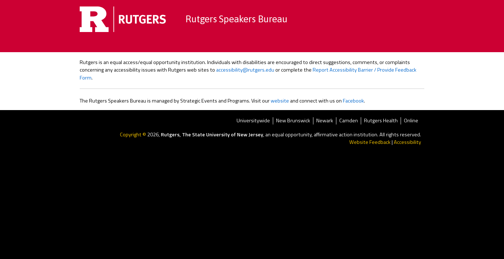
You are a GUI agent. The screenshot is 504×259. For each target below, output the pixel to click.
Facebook (353, 101)
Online (411, 121)
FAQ (353, 45)
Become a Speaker (311, 45)
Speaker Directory (253, 45)
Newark (324, 121)
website (280, 101)
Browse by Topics (196, 45)
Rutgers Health (381, 121)
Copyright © (133, 134)
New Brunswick (293, 121)
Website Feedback (370, 142)
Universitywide (253, 121)
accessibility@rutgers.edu (245, 70)
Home (153, 45)
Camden (348, 121)
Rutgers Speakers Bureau (236, 18)
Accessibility (407, 142)
